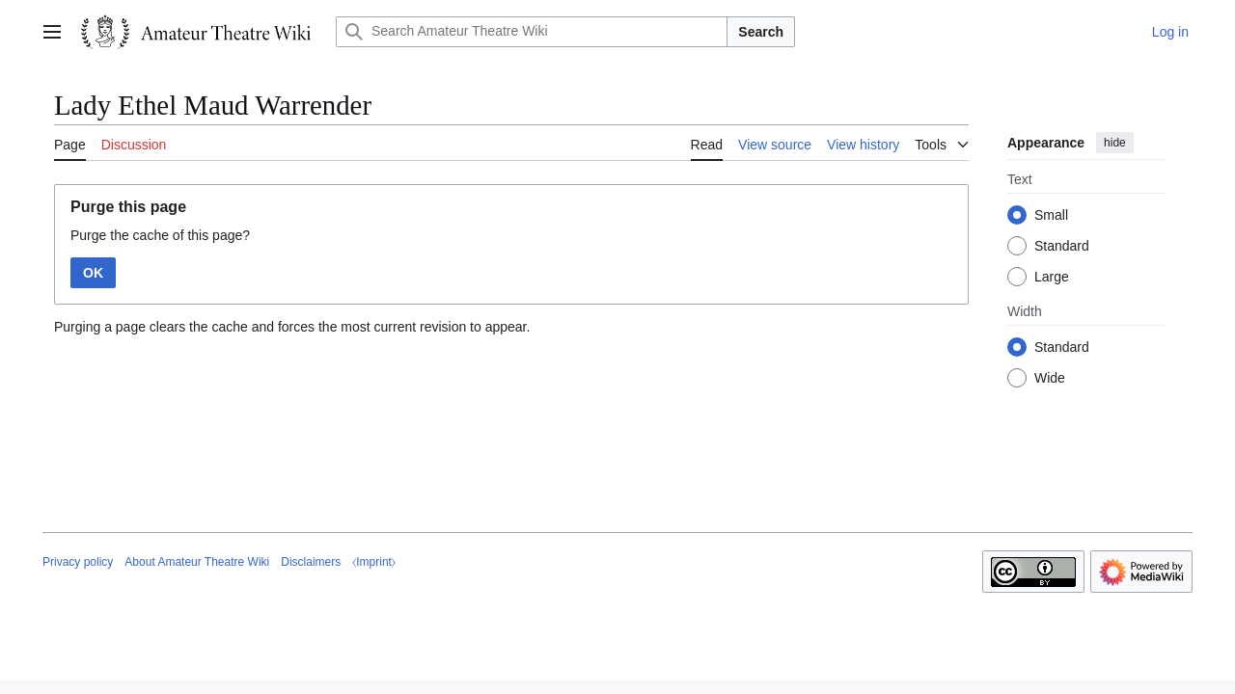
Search (760, 32)
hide (1115, 142)
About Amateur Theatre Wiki (196, 562)
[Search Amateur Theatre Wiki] (531, 31)
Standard (1061, 246)
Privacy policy (77, 562)
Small (1051, 215)
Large (1051, 276)
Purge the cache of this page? (160, 235)
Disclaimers (311, 562)
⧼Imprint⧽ (374, 562)
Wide (1049, 378)
